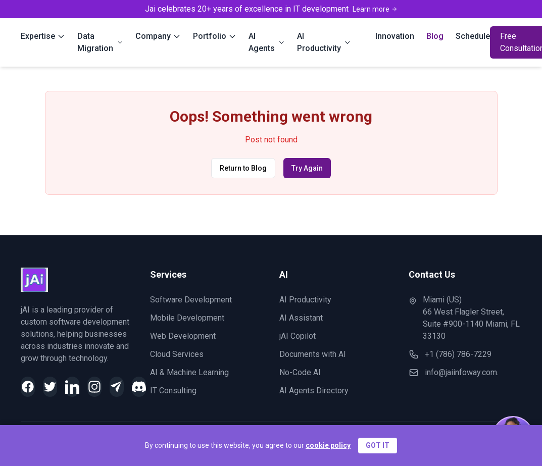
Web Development (183, 336)
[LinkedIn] (72, 387)
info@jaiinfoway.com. (462, 372)
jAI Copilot (297, 336)
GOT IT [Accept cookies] (377, 445)
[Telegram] (117, 387)
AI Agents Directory (314, 390)
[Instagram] (94, 387)
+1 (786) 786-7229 (458, 354)
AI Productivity (305, 299)
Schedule (473, 36)
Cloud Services (177, 354)
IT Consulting (173, 390)
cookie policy (328, 445)
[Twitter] (50, 387)
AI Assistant (301, 318)
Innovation (394, 36)
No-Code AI (300, 372)
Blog (435, 36)
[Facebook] (28, 387)
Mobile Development (187, 318)
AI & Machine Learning (189, 372)
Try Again (307, 168)
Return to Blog (243, 168)
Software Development (191, 299)
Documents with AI (312, 354)
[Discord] (139, 387)
